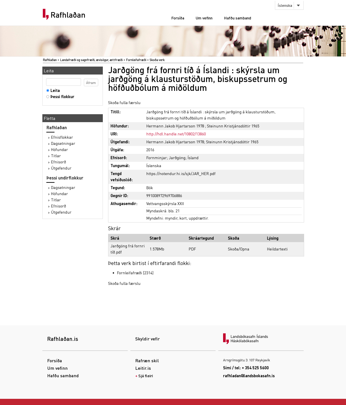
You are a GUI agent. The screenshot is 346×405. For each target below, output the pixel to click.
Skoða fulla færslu (124, 102)
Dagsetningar (63, 143)
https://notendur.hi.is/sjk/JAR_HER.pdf (181, 173)
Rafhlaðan (68, 14)
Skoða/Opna (238, 248)
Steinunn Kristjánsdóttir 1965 (233, 125)
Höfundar (59, 149)
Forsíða (177, 17)
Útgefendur (61, 167)
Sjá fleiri (145, 375)
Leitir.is (143, 368)
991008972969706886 (164, 195)
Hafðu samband (237, 17)
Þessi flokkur (61, 96)
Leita (54, 90)
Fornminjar (156, 157)
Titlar (56, 155)
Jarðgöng (177, 157)
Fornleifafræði (136, 60)
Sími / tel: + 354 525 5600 (246, 367)
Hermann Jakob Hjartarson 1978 (175, 125)
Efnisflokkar (62, 137)
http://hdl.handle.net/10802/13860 (176, 133)
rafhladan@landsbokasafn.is (249, 375)
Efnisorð (58, 161)
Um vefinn (204, 17)
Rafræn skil (147, 360)
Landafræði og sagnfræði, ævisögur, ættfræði (91, 60)
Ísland (193, 157)
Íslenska (285, 5)
